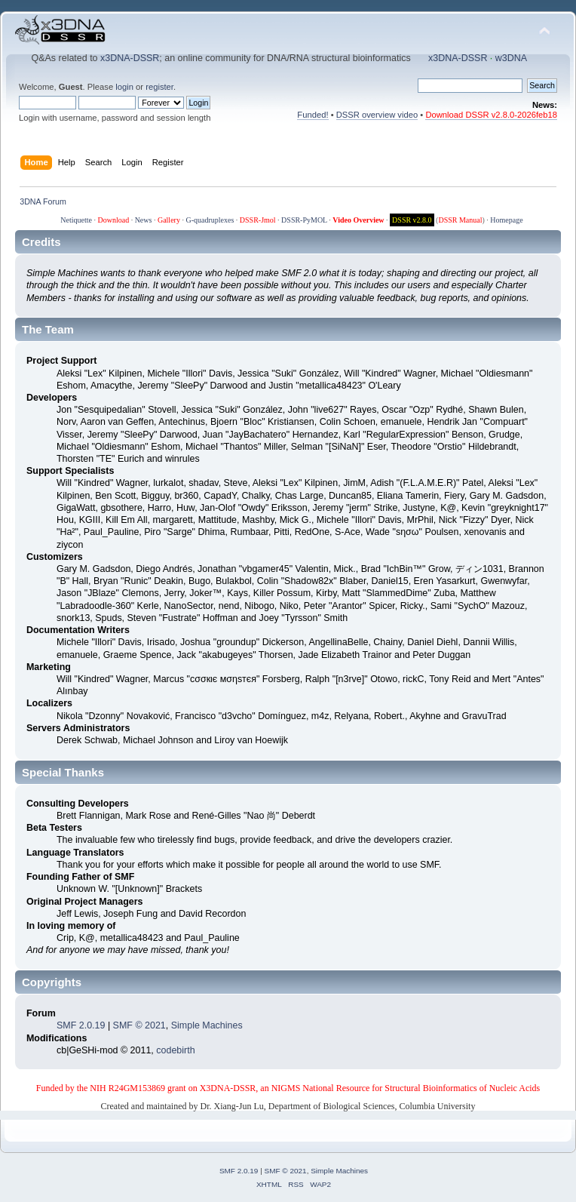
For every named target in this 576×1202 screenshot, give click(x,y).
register (159, 86)
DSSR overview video (377, 114)
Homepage (506, 220)
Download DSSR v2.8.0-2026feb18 (491, 114)
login (124, 86)
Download (113, 220)
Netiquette (76, 220)
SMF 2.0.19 (81, 1025)
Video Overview (358, 220)
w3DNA (511, 58)
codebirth (175, 1050)
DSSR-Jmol (258, 220)
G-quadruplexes (209, 220)
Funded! (312, 114)
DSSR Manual (460, 220)
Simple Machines (207, 1025)
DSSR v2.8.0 (412, 220)
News (143, 220)
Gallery (169, 220)
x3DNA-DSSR (129, 58)
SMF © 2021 (139, 1025)
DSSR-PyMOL (304, 220)
